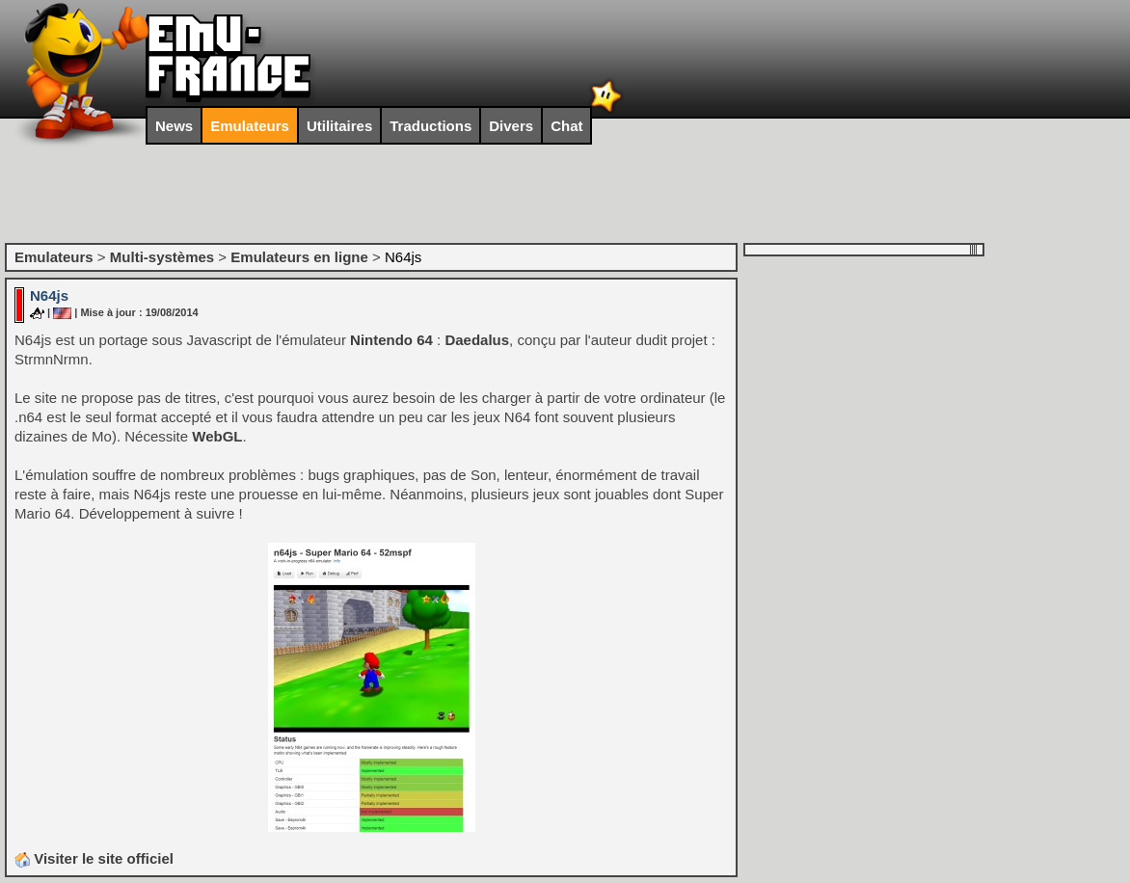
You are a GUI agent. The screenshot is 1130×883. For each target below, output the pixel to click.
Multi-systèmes (162, 257)
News (174, 126)
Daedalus (476, 340)
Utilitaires (339, 126)
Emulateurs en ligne (299, 257)
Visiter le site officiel (94, 858)
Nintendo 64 (391, 340)
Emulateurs (249, 126)
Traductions (430, 126)
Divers (511, 126)
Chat (566, 126)
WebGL (217, 436)
